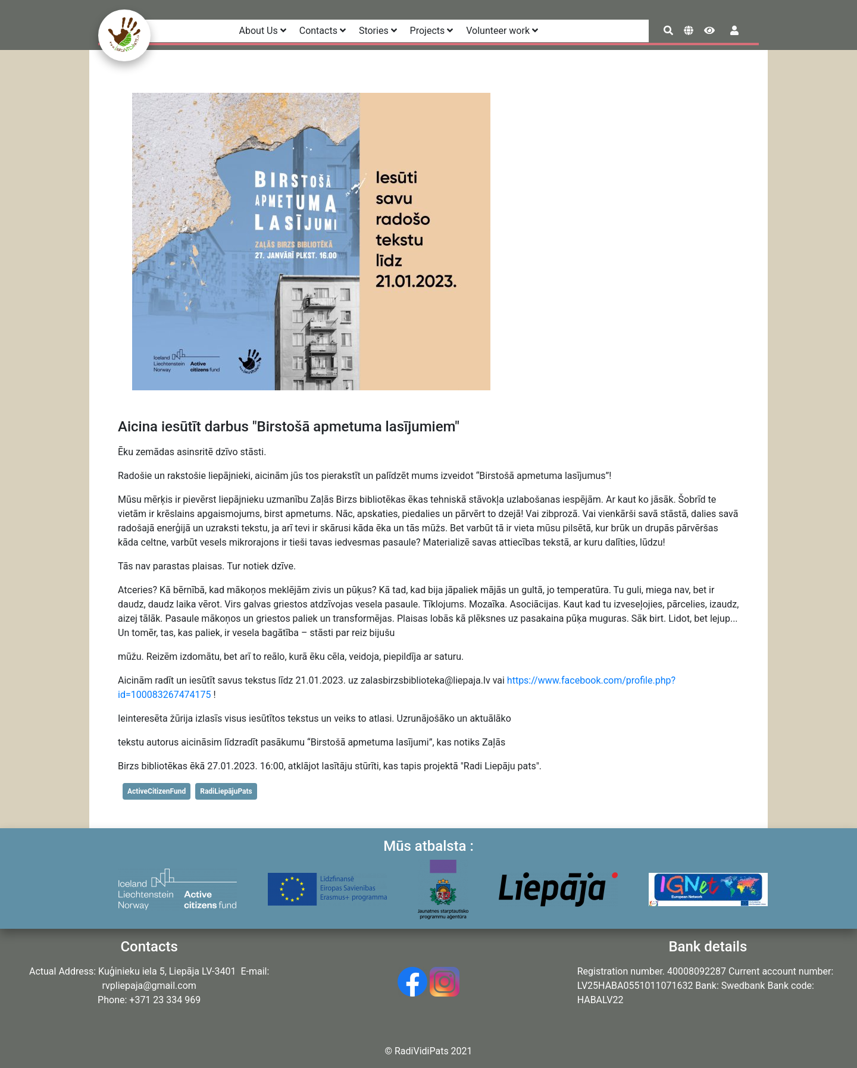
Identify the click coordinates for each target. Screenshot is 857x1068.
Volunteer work (502, 30)
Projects (431, 30)
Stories (378, 30)
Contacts (322, 30)
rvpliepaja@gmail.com (149, 985)
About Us (262, 30)
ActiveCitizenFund (156, 791)
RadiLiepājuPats (226, 791)
